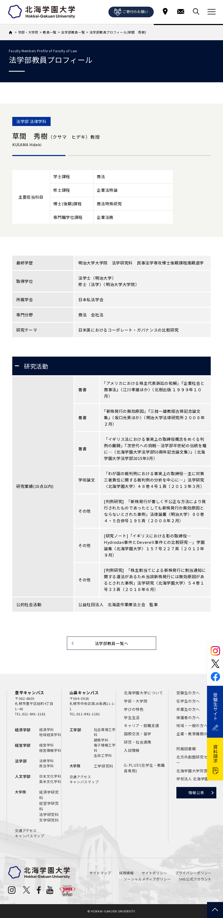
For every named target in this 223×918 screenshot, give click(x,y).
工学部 (75, 729)
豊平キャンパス (29, 692)
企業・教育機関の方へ (196, 733)
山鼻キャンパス (84, 692)
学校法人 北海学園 (192, 778)
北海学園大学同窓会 (194, 770)
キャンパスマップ (29, 835)
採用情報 (126, 872)
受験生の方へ (188, 692)
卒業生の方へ (188, 709)
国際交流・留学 (137, 733)
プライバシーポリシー (193, 872)
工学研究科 (103, 766)
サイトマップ (100, 872)
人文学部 (23, 776)
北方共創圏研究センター (196, 759)
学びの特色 (134, 709)
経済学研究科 (49, 794)
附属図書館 (186, 748)
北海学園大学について (143, 692)
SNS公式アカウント (195, 879)
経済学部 (23, 729)
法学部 (21, 761)
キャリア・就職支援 (141, 725)
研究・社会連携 (137, 742)
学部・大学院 (135, 701)
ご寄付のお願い (131, 12)
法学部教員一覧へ (111, 643)
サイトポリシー (154, 872)
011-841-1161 (34, 713)
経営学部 (23, 745)
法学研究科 (49, 814)
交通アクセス (26, 830)
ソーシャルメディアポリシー (147, 879)
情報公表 (196, 792)
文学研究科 (49, 820)
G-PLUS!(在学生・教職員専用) (144, 767)
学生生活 (132, 717)
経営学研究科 (49, 806)
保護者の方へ (188, 717)
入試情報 (132, 750)
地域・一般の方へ (192, 725)
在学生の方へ (188, 701)
